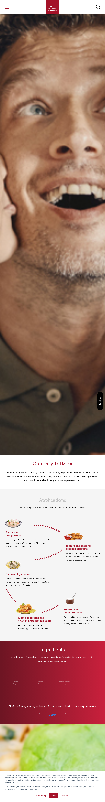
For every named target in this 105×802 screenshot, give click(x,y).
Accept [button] (53, 796)
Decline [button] (65, 796)
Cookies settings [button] (41, 796)
